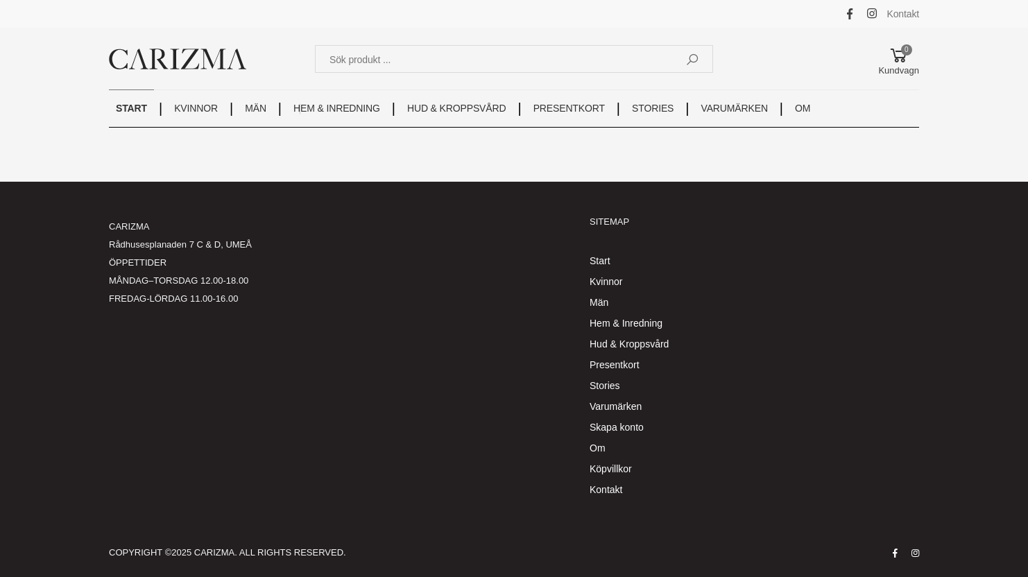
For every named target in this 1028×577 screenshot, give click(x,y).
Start (600, 260)
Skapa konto (617, 427)
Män (599, 302)
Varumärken (616, 406)
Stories (605, 385)
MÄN (255, 108)
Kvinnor (606, 281)
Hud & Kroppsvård (629, 344)
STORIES (653, 108)
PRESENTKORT (569, 108)
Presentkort (615, 364)
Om (598, 448)
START (131, 108)
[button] (898, 58)
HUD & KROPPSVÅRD (456, 108)
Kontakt (903, 13)
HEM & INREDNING (336, 108)
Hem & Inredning (626, 323)
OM (802, 108)
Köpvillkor (611, 468)
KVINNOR (196, 108)
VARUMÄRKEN (734, 108)
